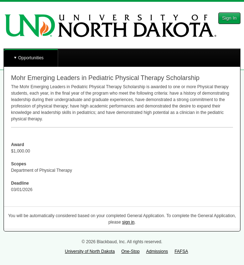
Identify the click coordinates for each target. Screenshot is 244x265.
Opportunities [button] (30, 57)
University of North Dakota (90, 251)
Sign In (229, 18)
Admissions (157, 251)
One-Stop (130, 251)
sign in (128, 222)
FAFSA (181, 251)
